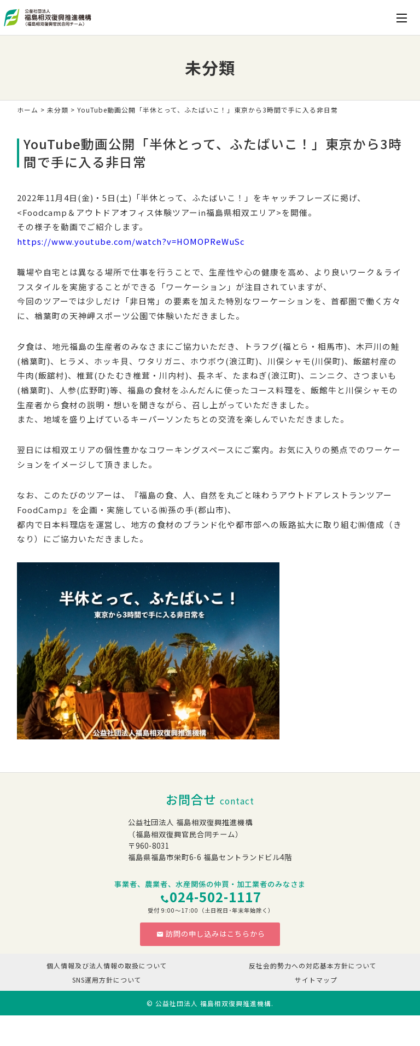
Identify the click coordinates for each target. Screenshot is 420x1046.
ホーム (27, 109)
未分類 (57, 109)
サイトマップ (316, 979)
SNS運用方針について (107, 979)
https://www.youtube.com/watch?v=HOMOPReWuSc (130, 241)
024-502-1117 (215, 897)
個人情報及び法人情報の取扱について (106, 965)
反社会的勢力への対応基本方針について (313, 965)
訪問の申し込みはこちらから (210, 934)
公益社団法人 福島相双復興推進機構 (213, 1003)
